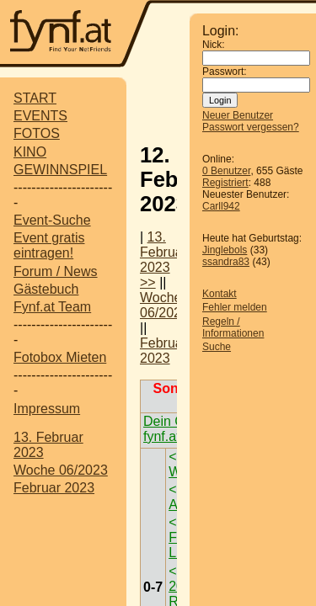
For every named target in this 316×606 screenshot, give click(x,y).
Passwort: (224, 71)
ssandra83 (225, 262)
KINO (29, 152)
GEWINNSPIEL (60, 169)
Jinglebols (224, 250)
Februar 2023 (53, 488)
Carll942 (221, 206)
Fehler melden (234, 307)
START (34, 98)
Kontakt (219, 294)
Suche (216, 347)
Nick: (213, 44)
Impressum (46, 408)
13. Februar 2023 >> (163, 260)
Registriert (225, 183)
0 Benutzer (226, 171)
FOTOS (36, 133)
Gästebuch (45, 289)
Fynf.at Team (52, 307)
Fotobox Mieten (59, 357)
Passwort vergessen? (250, 127)
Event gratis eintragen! (48, 245)
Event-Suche (52, 220)
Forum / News (55, 271)
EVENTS (40, 116)
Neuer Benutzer (237, 115)
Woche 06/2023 (60, 470)
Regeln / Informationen (233, 327)
